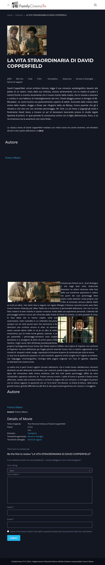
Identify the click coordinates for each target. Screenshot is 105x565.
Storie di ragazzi (35, 439)
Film (39, 79)
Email (10, 519)
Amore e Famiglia (35, 436)
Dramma (19, 15)
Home (9, 15)
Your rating (12, 465)
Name (10, 507)
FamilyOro (53, 79)
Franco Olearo (13, 157)
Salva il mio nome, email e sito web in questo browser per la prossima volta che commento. (51, 531)
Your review (13, 474)
